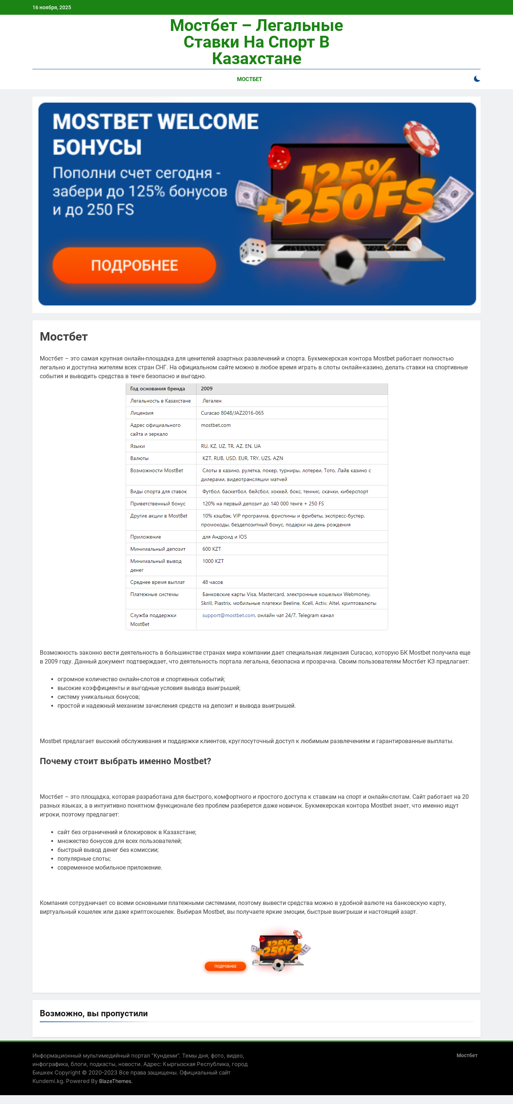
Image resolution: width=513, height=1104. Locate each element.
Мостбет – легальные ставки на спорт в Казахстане (256, 41)
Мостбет (249, 79)
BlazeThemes (115, 1081)
